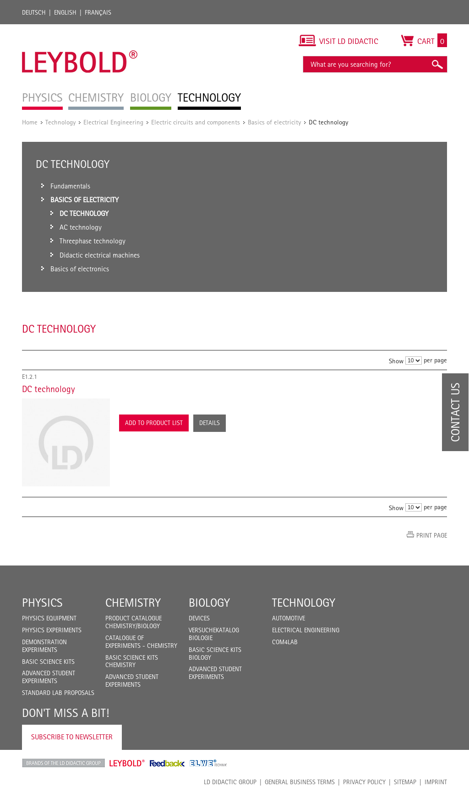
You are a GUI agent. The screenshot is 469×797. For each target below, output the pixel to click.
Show (396, 361)
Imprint (436, 782)
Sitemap (405, 782)
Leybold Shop (127, 763)
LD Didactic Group (230, 782)
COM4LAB (285, 642)
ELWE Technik (208, 763)
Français (98, 12)
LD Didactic (63, 763)
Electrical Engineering (113, 122)
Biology (209, 602)
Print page (431, 535)
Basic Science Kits (48, 661)
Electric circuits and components (195, 122)
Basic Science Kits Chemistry (131, 661)
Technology (60, 122)
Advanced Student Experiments (48, 676)
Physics (42, 602)
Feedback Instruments (167, 763)
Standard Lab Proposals (58, 692)
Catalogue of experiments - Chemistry (141, 641)
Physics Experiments (52, 630)
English (65, 12)
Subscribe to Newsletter (72, 736)
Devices (199, 618)
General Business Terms (300, 782)
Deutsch (34, 12)
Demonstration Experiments (44, 645)
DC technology (48, 388)
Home (30, 122)
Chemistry (133, 602)
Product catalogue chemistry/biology (133, 622)
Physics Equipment (49, 618)
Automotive (288, 618)
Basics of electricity (274, 122)
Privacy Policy (364, 782)
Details (209, 422)
